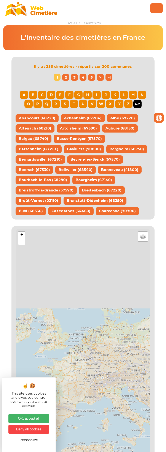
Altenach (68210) (35, 128)
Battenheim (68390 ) (38, 149)
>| (109, 77)
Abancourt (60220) (37, 118)
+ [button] (21, 235)
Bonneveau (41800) (119, 170)
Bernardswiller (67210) (40, 159)
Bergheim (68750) (127, 149)
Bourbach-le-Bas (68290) (43, 180)
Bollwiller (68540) (76, 170)
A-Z (137, 104)
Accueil (72, 23)
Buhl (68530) (31, 211)
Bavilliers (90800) (84, 149)
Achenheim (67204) (83, 118)
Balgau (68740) (33, 138)
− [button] (21, 241)
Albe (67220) (122, 118)
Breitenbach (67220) (101, 190)
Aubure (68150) (119, 128)
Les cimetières (92, 23)
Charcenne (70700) (117, 211)
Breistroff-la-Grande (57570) (46, 190)
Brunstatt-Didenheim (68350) (95, 200)
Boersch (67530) (34, 170)
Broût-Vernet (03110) (38, 200)
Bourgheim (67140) (94, 180)
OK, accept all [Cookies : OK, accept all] (29, 418)
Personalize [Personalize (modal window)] (29, 440)
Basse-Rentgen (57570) (79, 138)
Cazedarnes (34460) (70, 211)
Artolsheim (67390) (78, 128)
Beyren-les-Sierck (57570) (95, 159)
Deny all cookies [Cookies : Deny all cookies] (29, 429)
